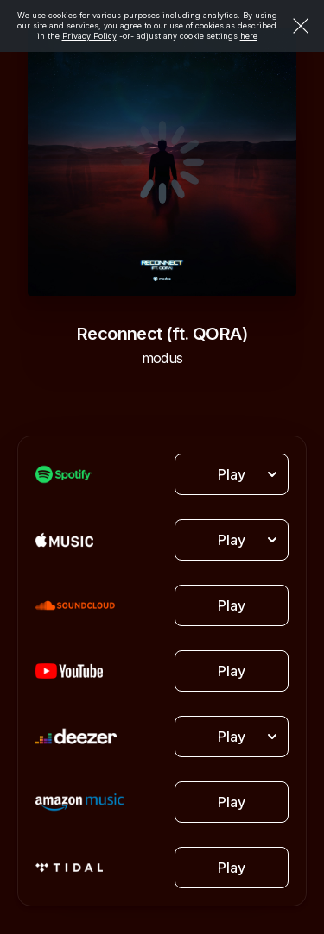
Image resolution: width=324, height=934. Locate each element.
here (248, 36)
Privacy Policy (89, 36)
